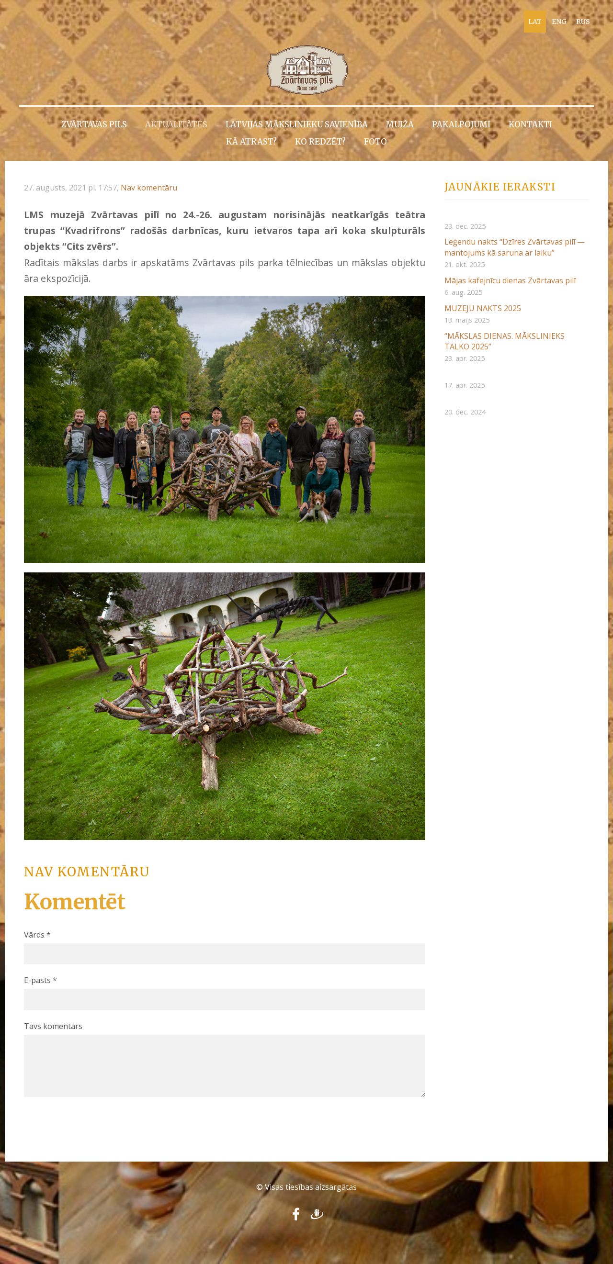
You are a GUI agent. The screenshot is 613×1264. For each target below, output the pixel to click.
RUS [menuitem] (583, 21)
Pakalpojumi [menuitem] (461, 125)
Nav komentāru (149, 187)
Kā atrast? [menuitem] (251, 142)
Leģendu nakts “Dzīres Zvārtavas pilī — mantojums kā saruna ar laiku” (514, 246)
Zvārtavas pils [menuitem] (94, 125)
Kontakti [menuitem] (530, 125)
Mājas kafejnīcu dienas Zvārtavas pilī (510, 280)
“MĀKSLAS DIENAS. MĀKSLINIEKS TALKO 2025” (504, 341)
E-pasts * (40, 980)
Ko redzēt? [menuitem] (320, 142)
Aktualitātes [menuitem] (176, 125)
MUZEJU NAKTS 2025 (482, 308)
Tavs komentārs (53, 1026)
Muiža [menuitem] (400, 125)
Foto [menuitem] (375, 142)
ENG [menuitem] (559, 21)
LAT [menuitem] (535, 21)
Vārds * (37, 934)
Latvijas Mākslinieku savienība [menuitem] (297, 125)
